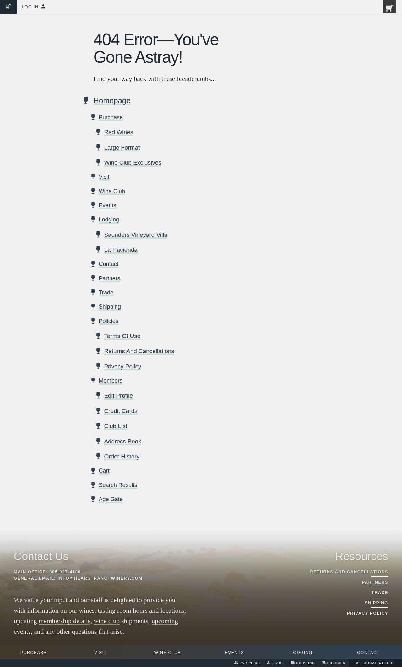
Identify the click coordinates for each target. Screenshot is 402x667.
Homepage (112, 101)
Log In (33, 6)
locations (171, 610)
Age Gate (111, 499)
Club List (116, 426)
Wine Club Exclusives (133, 163)
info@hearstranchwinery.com (99, 578)
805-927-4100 (65, 571)
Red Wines (119, 132)
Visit (100, 652)
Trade (275, 662)
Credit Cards (121, 411)
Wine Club (167, 652)
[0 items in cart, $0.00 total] (385, 10)
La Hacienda (121, 250)
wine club (107, 621)
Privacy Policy (123, 367)
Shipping (303, 662)
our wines (81, 610)
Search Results (118, 485)
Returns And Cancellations (140, 351)
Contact (368, 652)
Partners (247, 662)
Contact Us (41, 556)
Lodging (301, 652)
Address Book (123, 442)
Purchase (33, 652)
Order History (122, 457)
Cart (104, 471)
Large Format (122, 148)
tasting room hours (122, 610)
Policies (333, 662)
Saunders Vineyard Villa (136, 235)
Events (234, 652)
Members (110, 381)
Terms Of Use (122, 336)
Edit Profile (118, 396)
